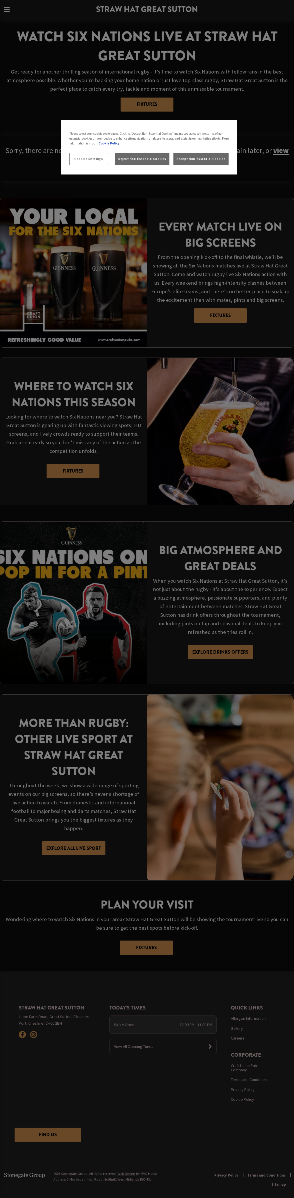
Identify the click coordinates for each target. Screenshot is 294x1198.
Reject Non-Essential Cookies (142, 159)
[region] (149, 147)
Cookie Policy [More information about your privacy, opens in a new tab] (109, 143)
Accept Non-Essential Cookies (201, 159)
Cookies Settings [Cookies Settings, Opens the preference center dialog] (88, 159)
